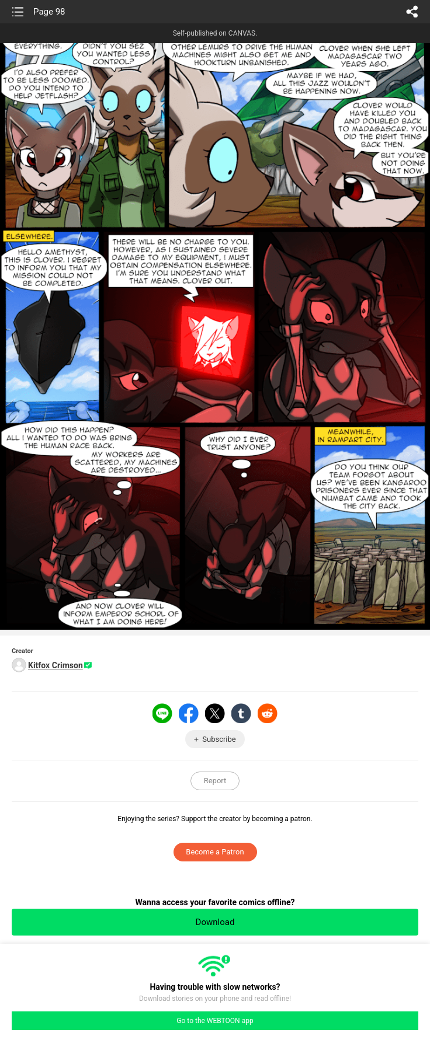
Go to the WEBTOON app (214, 1021)
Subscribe (218, 739)
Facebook (189, 713)
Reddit (268, 713)
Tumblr (241, 713)
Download (215, 922)
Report (215, 780)
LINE (162, 713)
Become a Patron (215, 851)
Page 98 (49, 11)
